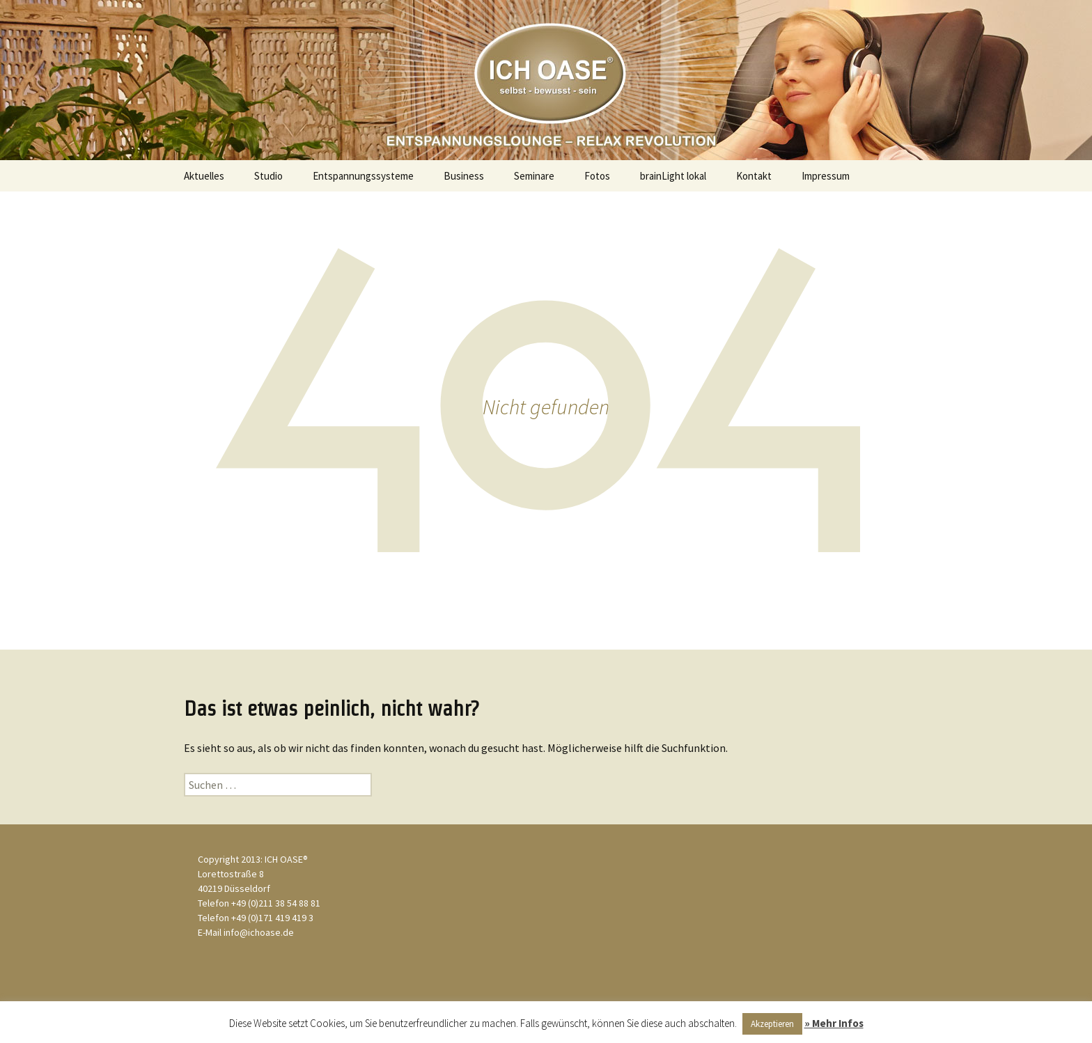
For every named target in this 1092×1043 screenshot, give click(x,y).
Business (464, 175)
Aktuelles (204, 175)
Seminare (534, 175)
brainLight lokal (673, 175)
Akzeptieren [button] (772, 1024)
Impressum (826, 175)
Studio (268, 175)
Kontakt (754, 175)
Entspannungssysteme (363, 175)
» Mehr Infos (834, 1023)
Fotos (597, 175)
